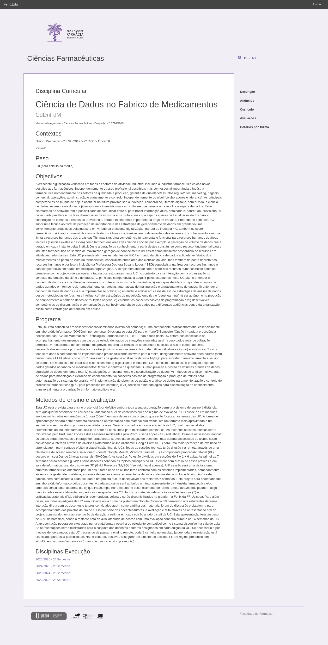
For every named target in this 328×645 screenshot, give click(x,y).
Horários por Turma (254, 127)
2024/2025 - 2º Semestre (53, 566)
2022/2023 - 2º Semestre (53, 580)
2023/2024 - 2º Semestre (53, 573)
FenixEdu (11, 4)
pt (246, 57)
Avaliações (248, 118)
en (254, 57)
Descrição (247, 91)
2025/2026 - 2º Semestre (53, 559)
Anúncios (247, 100)
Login (317, 4)
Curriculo (247, 109)
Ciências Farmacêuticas (65, 58)
